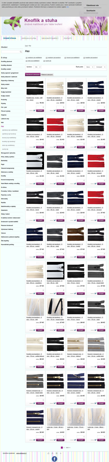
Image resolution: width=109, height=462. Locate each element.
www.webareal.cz (21, 453)
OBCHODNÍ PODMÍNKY (50, 38)
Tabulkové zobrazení (33, 74)
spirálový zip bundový (54, 57)
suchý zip (48, 60)
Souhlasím (90, 11)
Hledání (4, 47)
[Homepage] (10, 38)
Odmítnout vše (92, 5)
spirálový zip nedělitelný (35, 57)
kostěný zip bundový (92, 57)
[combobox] (89, 67)
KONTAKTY (68, 38)
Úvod (26, 45)
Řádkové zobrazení (47, 74)
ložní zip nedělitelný (33, 60)
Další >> (68, 447)
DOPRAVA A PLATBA (28, 38)
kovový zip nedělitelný (73, 57)
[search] (21, 51)
